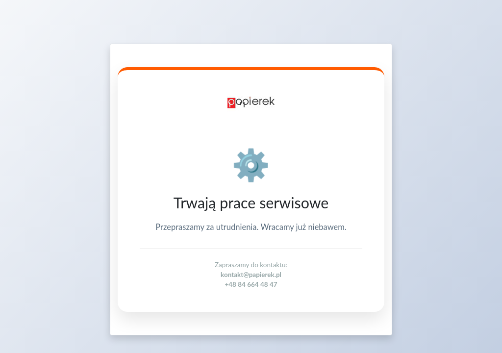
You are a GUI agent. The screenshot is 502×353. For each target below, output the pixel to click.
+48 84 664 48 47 (251, 284)
